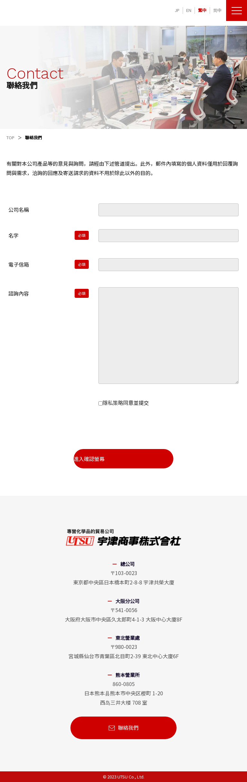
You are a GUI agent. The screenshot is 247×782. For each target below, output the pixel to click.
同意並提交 (123, 402)
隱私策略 (113, 402)
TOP (10, 137)
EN (188, 10)
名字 (13, 235)
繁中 (202, 10)
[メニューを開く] (236, 10)
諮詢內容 (18, 293)
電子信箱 (18, 264)
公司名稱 (18, 209)
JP (177, 10)
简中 (217, 10)
